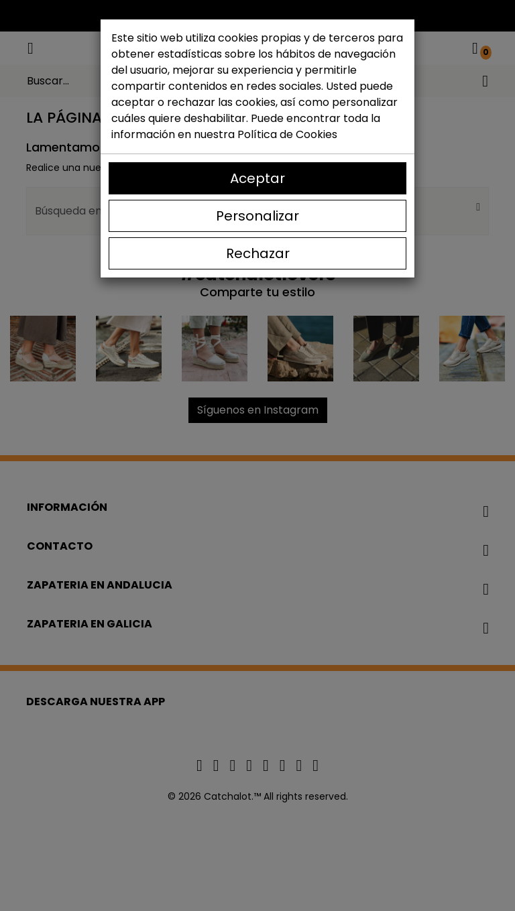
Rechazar (258, 253)
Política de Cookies (287, 134)
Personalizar (257, 215)
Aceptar (257, 178)
